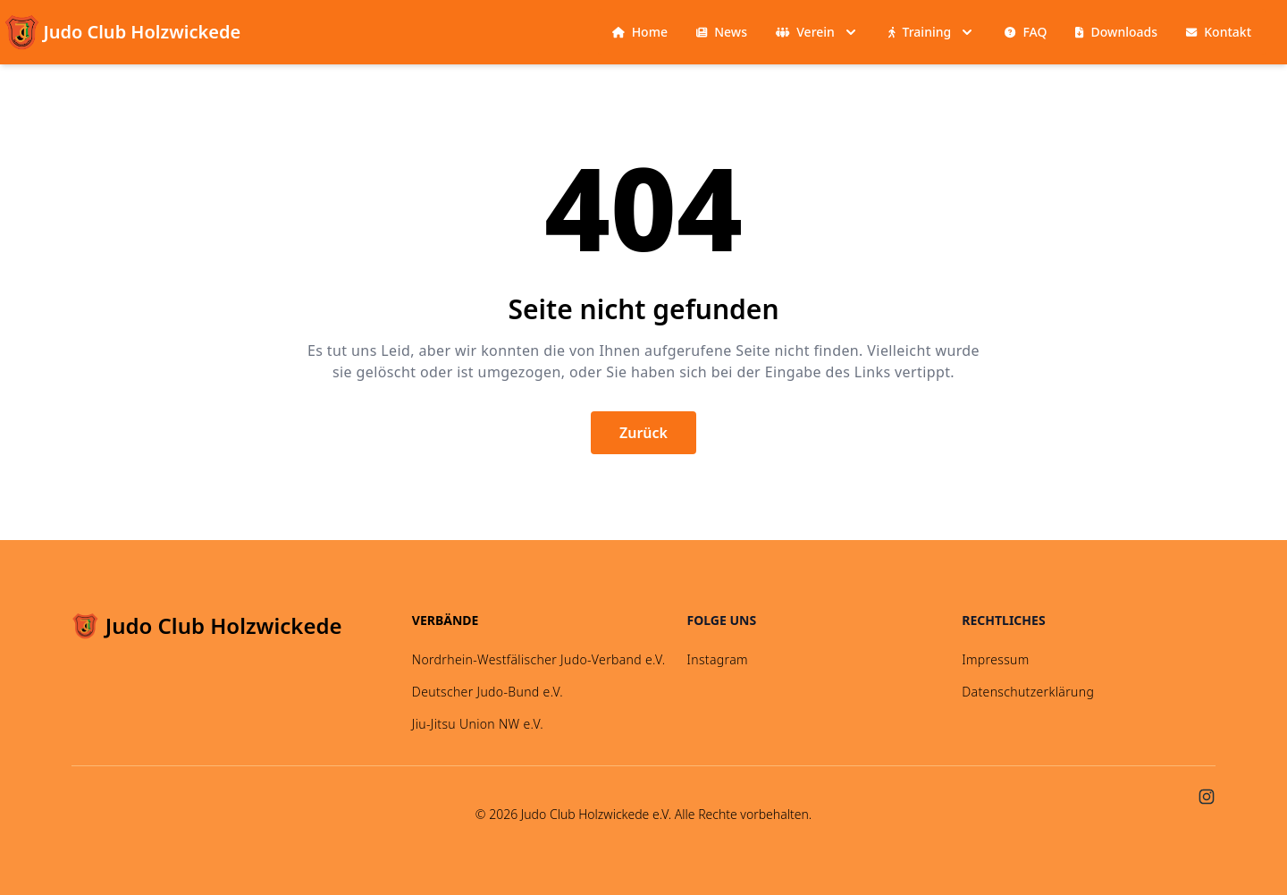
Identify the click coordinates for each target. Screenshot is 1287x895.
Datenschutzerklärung (1028, 691)
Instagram (717, 659)
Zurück (643, 433)
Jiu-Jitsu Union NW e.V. (477, 723)
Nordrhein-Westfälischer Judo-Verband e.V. (539, 659)
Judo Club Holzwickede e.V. (596, 814)
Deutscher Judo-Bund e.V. (487, 691)
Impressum (995, 659)
